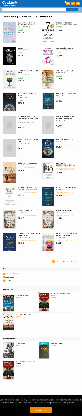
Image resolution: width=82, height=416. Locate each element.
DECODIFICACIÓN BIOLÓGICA (28, 188)
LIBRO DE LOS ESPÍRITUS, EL (66, 188)
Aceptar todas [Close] (40, 410)
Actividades (9, 277)
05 (67, 261)
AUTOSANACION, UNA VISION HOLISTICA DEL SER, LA (66, 234)
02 (57, 261)
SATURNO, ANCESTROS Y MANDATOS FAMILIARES (65, 117)
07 (75, 261)
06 (71, 261)
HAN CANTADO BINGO (58, 343)
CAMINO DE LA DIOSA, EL (65, 71)
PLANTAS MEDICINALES (64, 211)
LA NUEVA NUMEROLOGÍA (65, 139)
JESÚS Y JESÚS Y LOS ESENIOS (28, 163)
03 (60, 261)
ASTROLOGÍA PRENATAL (64, 48)
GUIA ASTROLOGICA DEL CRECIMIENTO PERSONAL (26, 24)
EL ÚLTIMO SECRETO (22, 295)
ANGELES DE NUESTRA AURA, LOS (28, 140)
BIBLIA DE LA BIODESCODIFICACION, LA (65, 164)
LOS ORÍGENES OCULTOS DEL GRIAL (28, 72)
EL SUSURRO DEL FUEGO (23, 314)
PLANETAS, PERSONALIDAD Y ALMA (28, 94)
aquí (50, 402)
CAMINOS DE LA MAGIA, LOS (66, 94)
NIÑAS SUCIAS (20, 343)
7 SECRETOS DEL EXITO (64, 23)
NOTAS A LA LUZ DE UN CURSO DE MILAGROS (29, 234)
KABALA (20, 48)
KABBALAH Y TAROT (25, 211)
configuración (68, 402)
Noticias (8, 280)
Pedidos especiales (12, 274)
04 (64, 261)
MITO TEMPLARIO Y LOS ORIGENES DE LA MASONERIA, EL (28, 118)
